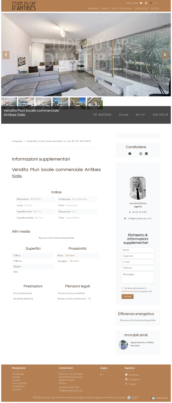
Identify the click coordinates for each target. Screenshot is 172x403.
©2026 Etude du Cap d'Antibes (49, 398)
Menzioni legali (76, 398)
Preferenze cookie (116, 398)
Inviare (127, 296)
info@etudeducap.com (139, 219)
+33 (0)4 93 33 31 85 (69, 388)
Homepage (17, 141)
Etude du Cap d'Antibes (71, 374)
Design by (132, 397)
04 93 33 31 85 (139, 212)
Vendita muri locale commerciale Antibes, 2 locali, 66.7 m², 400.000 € (58, 141)
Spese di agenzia (95, 398)
